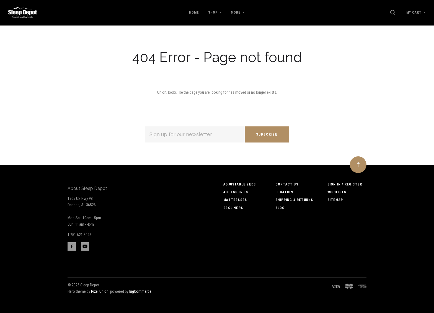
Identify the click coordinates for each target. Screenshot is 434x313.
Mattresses (235, 200)
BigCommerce (140, 291)
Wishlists (337, 192)
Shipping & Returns (294, 200)
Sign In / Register (344, 184)
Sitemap (335, 200)
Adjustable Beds (239, 184)
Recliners (233, 208)
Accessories (235, 192)
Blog (280, 208)
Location (284, 192)
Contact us (286, 184)
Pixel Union (99, 291)
